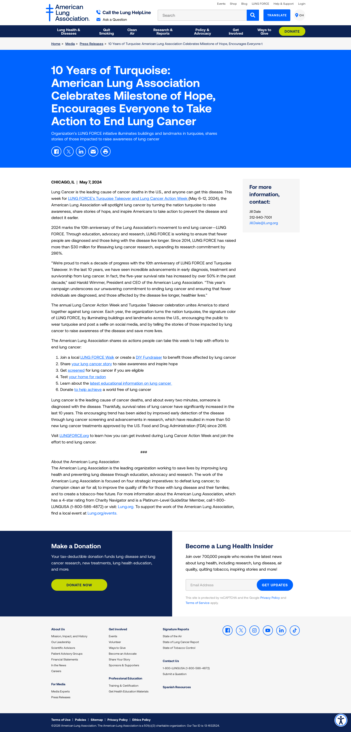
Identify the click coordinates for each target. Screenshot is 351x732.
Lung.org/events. (102, 513)
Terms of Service (198, 603)
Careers (56, 671)
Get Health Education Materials (128, 691)
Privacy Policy (270, 597)
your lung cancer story (92, 363)
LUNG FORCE (260, 3)
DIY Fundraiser (149, 357)
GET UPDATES (275, 585)
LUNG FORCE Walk (97, 357)
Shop (233, 3)
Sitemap (97, 719)
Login (301, 3)
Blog (244, 3)
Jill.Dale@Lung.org (263, 223)
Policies (80, 719)
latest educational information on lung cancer (131, 383)
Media (70, 44)
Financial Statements (64, 659)
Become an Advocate (123, 653)
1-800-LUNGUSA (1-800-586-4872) (186, 668)
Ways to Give (117, 648)
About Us (58, 629)
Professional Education (125, 678)
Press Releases (91, 44)
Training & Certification (123, 685)
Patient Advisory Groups (66, 653)
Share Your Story (119, 659)
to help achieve (88, 389)
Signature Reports (176, 629)
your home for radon (87, 376)
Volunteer (115, 642)
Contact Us (171, 661)
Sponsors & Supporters (124, 665)
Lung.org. (126, 506)
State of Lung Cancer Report (181, 642)
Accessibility (341, 720)
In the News (58, 665)
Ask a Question (111, 19)
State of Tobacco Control (179, 648)
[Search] (253, 15)
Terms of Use (61, 719)
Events (221, 3)
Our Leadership (61, 642)
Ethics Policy (141, 719)
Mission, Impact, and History (69, 636)
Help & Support (284, 3)
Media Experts (60, 691)
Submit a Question (174, 674)
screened (76, 370)
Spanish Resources (177, 687)
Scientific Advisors (63, 648)
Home (55, 44)
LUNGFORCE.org (74, 435)
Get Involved (118, 629)
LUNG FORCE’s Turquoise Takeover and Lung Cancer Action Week (128, 198)
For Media (58, 684)
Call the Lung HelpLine (123, 12)
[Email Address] (224, 585)
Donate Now (79, 585)
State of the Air (172, 636)
